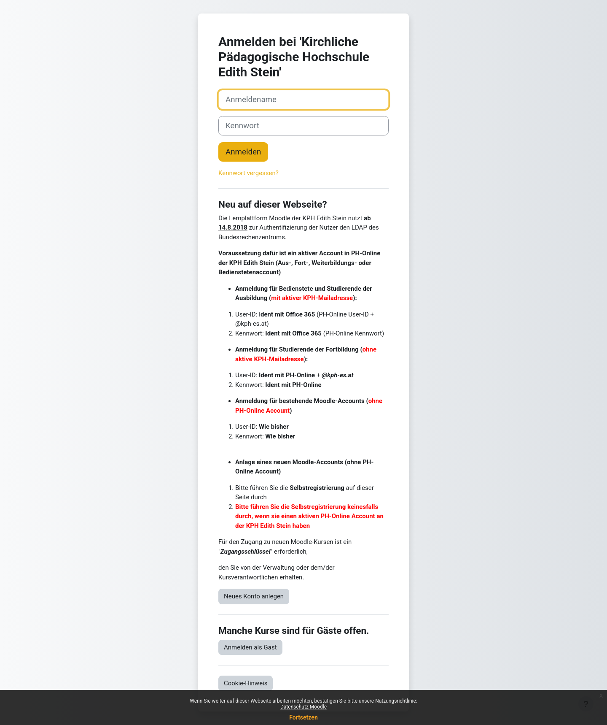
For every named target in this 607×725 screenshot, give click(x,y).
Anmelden (243, 152)
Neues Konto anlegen (254, 596)
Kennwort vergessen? (248, 173)
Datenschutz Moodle (303, 707)
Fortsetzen (303, 717)
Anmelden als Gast (250, 647)
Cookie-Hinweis (245, 683)
